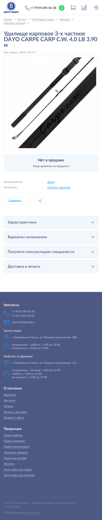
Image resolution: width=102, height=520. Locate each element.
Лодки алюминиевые (16, 446)
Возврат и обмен (14, 417)
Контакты (9, 400)
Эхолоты (9, 464)
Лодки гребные (13, 435)
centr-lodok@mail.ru (23, 322)
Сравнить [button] (15, 200)
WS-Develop (32, 512)
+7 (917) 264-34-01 (23, 316)
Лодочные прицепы (16, 452)
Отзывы (8, 406)
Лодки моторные (14, 441)
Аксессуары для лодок (18, 469)
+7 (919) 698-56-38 (43, 7)
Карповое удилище (59, 187)
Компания (10, 395)
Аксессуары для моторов (19, 475)
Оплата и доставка (15, 412)
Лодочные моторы (15, 458)
